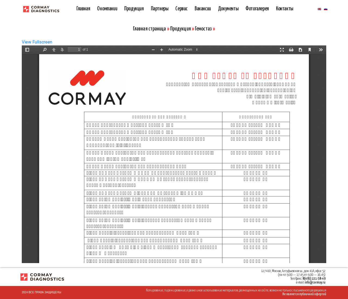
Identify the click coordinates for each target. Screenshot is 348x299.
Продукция (134, 8)
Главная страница (149, 29)
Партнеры (160, 8)
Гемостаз (203, 29)
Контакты (284, 8)
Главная (83, 8)
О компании (107, 8)
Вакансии (203, 8)
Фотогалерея (257, 8)
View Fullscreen (37, 42)
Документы (228, 8)
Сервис (181, 8)
